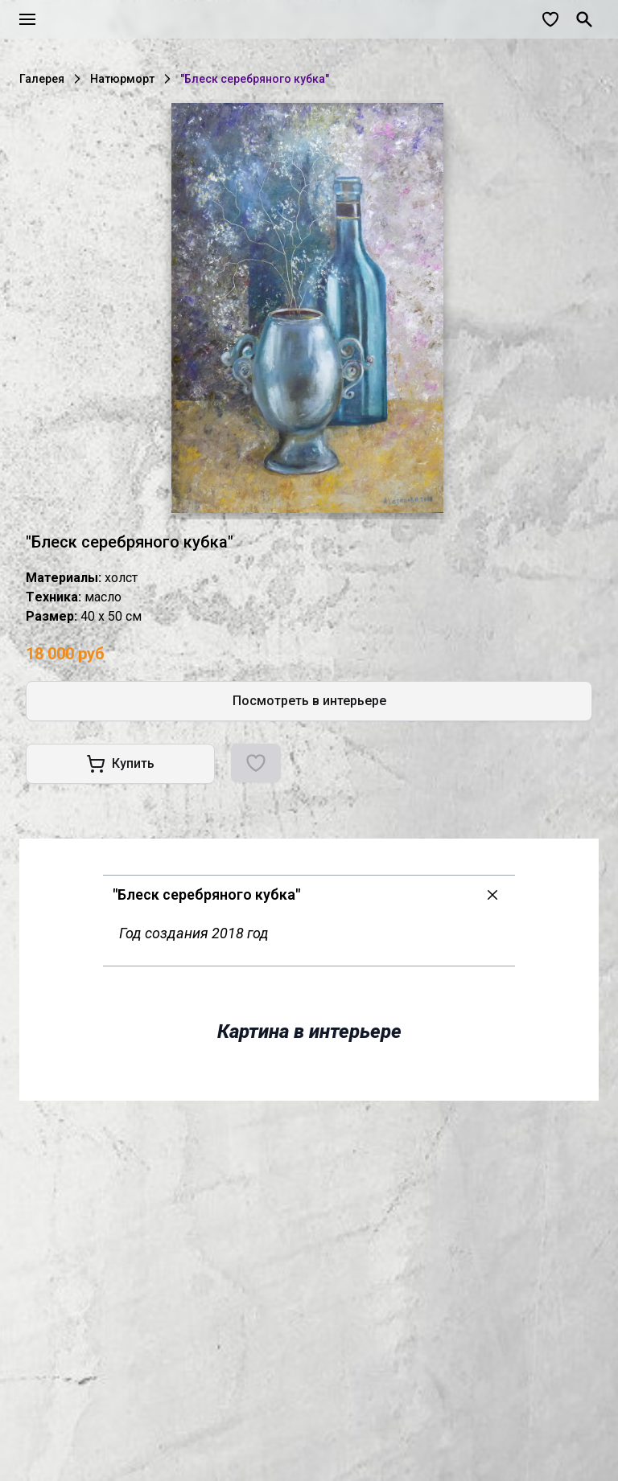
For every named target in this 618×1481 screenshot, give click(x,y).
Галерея (41, 78)
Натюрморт (122, 78)
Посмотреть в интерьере (309, 700)
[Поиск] (584, 19)
